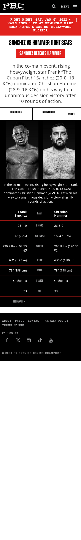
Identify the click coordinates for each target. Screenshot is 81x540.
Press (20, 321)
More (72, 114)
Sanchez (17, 42)
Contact (34, 321)
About (7, 321)
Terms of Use (13, 325)
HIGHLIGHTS (16, 112)
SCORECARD (49, 112)
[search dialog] (54, 6)
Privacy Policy (57, 321)
